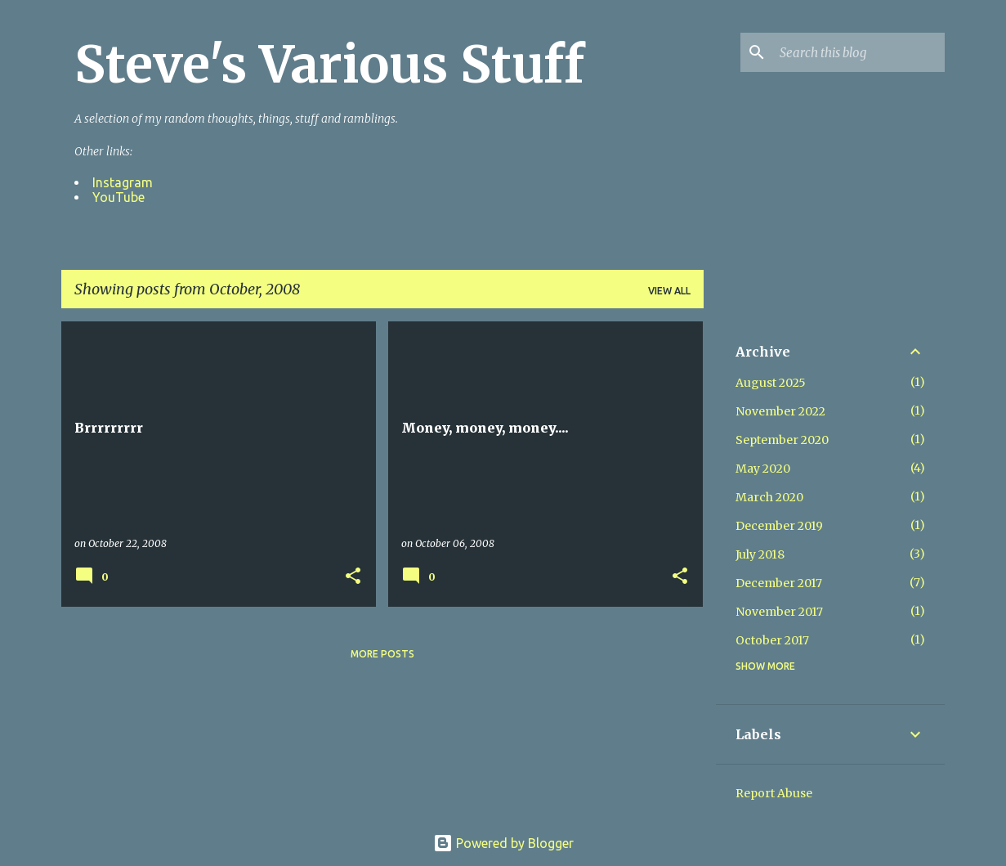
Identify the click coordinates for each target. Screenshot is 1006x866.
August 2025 (770, 382)
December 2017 (778, 583)
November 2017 (779, 611)
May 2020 (762, 468)
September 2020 (782, 440)
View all (669, 290)
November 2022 (780, 411)
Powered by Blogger (503, 843)
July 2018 (760, 554)
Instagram (122, 182)
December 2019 (779, 525)
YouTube (118, 197)
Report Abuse (773, 793)
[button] (353, 576)
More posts (382, 653)
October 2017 (772, 640)
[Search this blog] (859, 52)
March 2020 (769, 497)
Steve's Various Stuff (329, 64)
